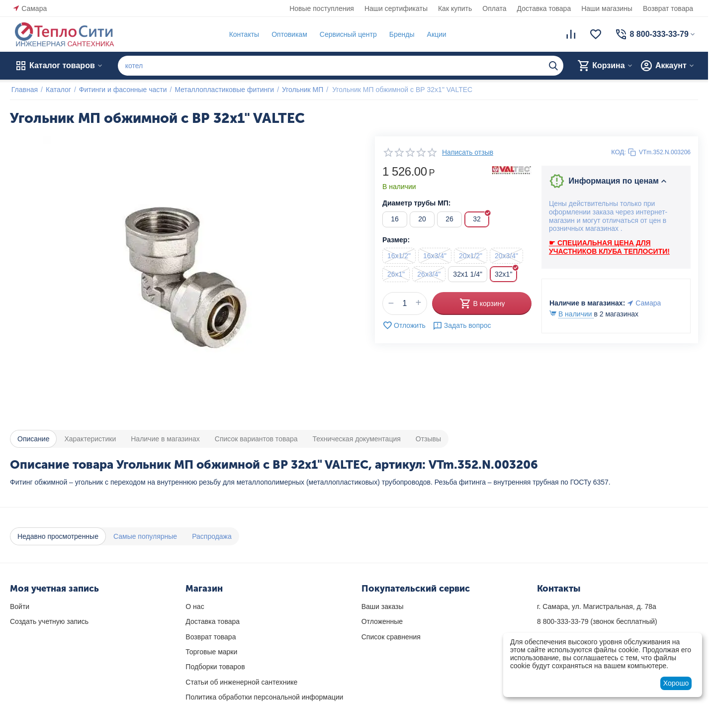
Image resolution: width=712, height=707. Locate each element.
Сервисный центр (346, 34)
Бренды (400, 34)
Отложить (404, 325)
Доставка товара (544, 8)
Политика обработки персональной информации (264, 697)
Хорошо (676, 683)
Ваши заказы (382, 606)
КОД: (618, 152)
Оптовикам (288, 34)
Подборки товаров (215, 667)
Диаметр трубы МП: (416, 203)
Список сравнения (391, 637)
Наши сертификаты (396, 8)
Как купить (455, 8)
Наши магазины (606, 8)
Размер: (396, 240)
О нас (194, 606)
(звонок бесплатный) (597, 621)
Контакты (243, 34)
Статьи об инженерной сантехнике (241, 682)
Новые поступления (321, 8)
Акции (435, 34)
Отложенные (382, 621)
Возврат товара (668, 8)
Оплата (494, 8)
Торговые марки (211, 652)
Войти (19, 606)
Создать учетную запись (49, 621)
